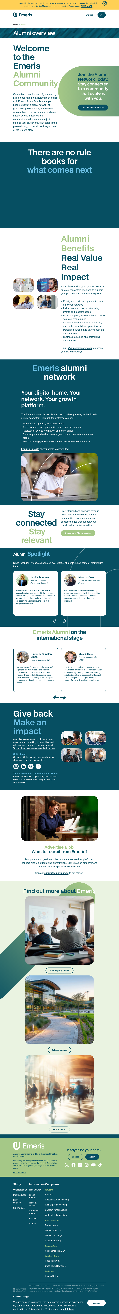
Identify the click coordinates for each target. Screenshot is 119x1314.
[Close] (104, 3)
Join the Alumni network (93, 107)
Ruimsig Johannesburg (56, 1205)
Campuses (52, 1184)
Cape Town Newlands (55, 1266)
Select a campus (59, 1050)
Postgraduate (19, 1195)
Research (33, 1218)
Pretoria (49, 1194)
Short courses (17, 1201)
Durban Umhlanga (53, 1235)
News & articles (32, 1204)
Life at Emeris (59, 1129)
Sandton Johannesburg (56, 1210)
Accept (96, 1303)
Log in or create (30, 449)
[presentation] (56, 621)
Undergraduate (19, 1190)
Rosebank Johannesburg (57, 1200)
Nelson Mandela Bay (55, 1251)
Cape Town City (52, 1261)
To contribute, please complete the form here (34, 748)
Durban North (51, 1225)
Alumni (32, 1224)
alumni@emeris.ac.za (80, 348)
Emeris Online (51, 1276)
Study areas (19, 1208)
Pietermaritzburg (53, 1241)
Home (16, 24)
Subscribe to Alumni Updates (78, 533)
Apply (92, 1157)
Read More (86, 6)
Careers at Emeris (34, 1212)
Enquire (89, 14)
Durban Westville (53, 1230)
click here (68, 1309)
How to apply (35, 1190)
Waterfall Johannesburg (56, 1215)
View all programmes (59, 970)
